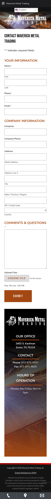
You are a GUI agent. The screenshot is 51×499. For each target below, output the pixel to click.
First (6, 76)
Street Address (11, 162)
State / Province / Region (15, 194)
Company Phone (12, 139)
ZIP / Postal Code (12, 205)
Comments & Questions (25, 224)
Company (9, 126)
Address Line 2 (11, 173)
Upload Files (10, 272)
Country (7, 214)
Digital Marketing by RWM (25, 473)
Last (6, 87)
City (6, 184)
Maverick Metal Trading (17, 3)
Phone (8, 93)
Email (7, 106)
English (20, 10)
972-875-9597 (29, 362)
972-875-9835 (28, 366)
